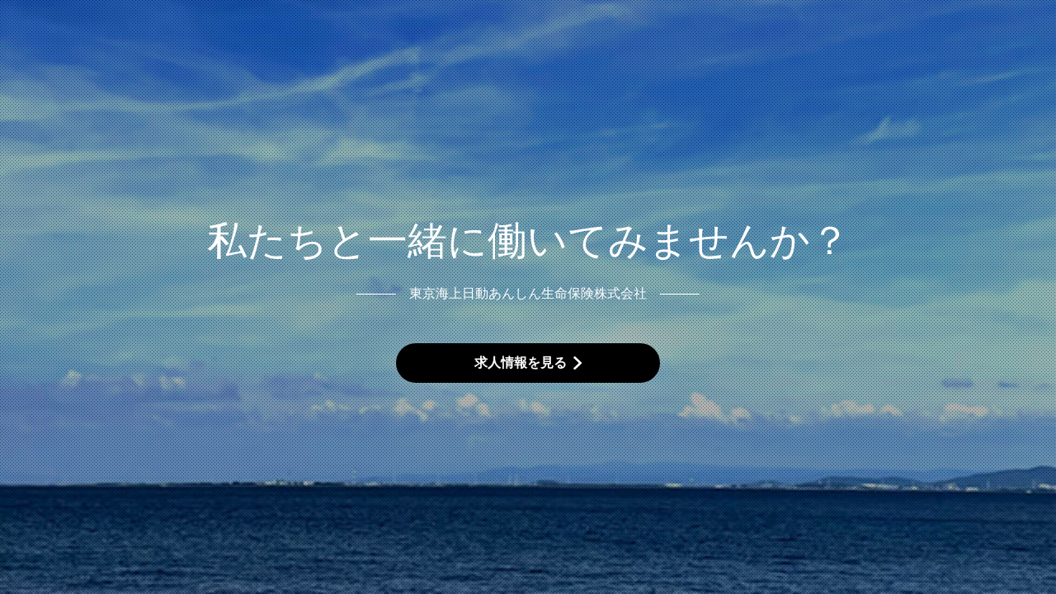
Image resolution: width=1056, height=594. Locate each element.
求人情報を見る (520, 362)
